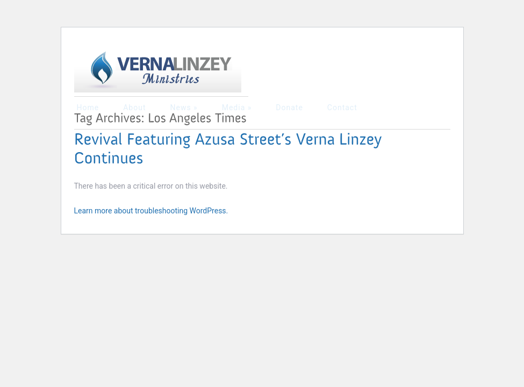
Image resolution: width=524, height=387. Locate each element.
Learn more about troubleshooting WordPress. (151, 210)
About (134, 107)
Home (88, 107)
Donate (289, 107)
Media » (237, 107)
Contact (342, 107)
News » (183, 107)
